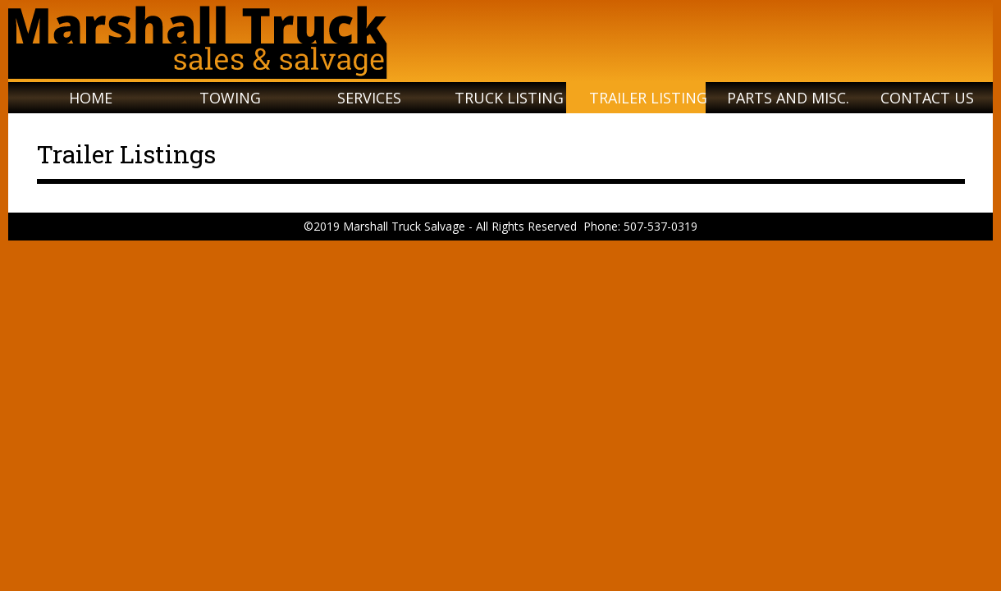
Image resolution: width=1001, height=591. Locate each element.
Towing (230, 98)
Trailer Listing (648, 98)
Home (90, 98)
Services (369, 98)
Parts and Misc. (788, 98)
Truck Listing (509, 98)
